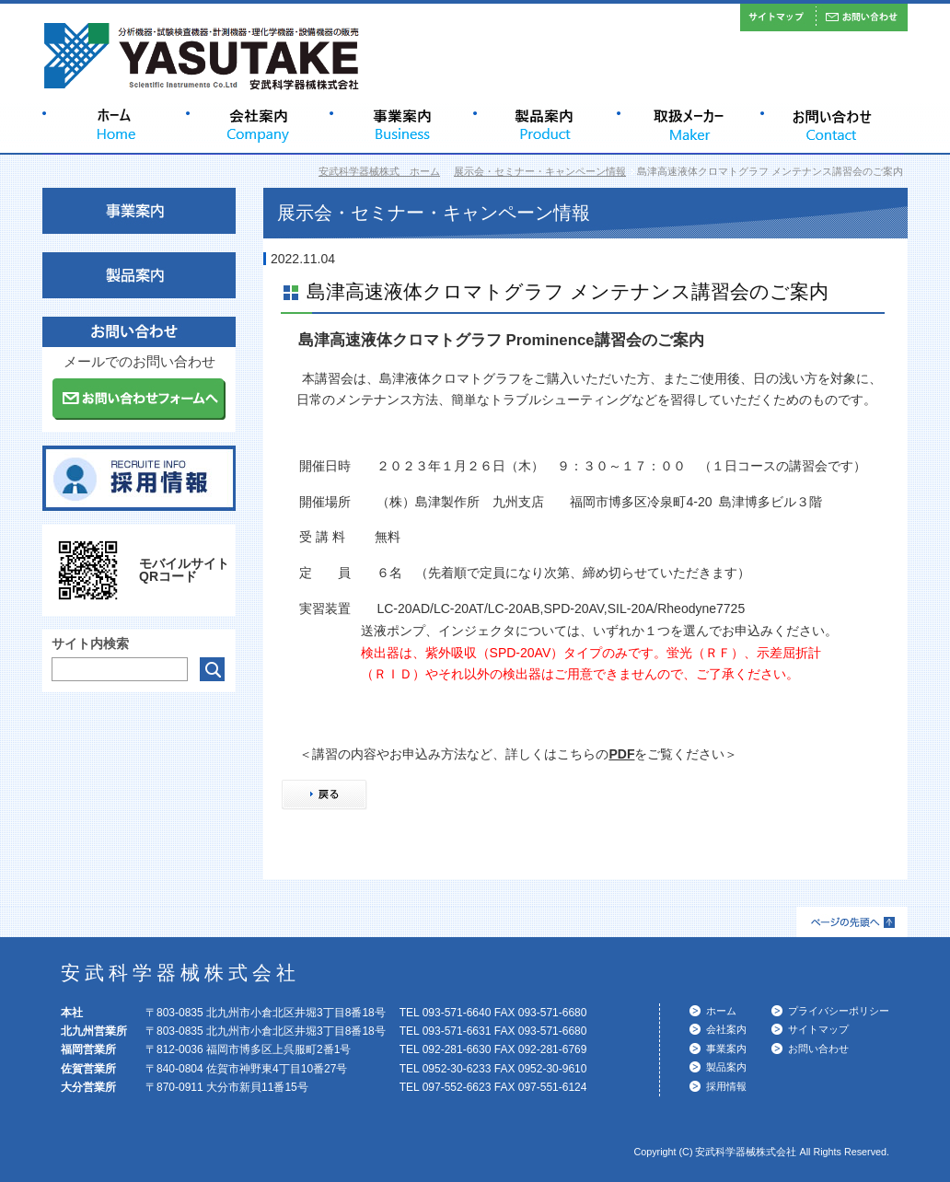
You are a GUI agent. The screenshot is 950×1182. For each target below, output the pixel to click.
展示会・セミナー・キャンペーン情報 (540, 171)
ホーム (721, 1010)
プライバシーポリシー (838, 1010)
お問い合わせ (818, 1048)
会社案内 (726, 1029)
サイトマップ (818, 1029)
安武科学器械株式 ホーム (379, 171)
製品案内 (726, 1066)
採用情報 (726, 1086)
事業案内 (726, 1048)
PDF (621, 754)
